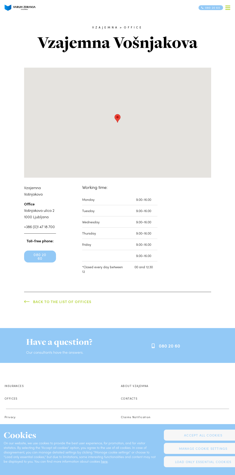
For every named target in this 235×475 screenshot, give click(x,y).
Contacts (129, 398)
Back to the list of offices (62, 301)
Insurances (14, 386)
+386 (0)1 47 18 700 (39, 226)
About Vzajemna (134, 386)
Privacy (10, 417)
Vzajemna (105, 27)
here (104, 461)
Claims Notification (136, 417)
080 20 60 (40, 256)
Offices (11, 398)
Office (133, 27)
